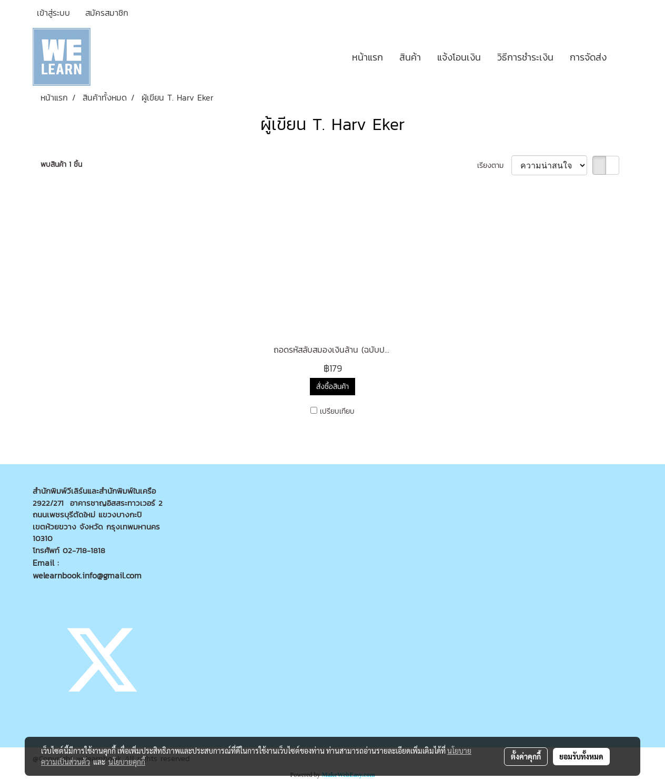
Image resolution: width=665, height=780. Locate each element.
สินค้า (410, 57)
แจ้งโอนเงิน (459, 57)
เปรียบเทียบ (337, 411)
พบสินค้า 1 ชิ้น (61, 164)
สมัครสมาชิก (106, 12)
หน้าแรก (367, 57)
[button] (624, 57)
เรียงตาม (494, 165)
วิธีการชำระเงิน (525, 57)
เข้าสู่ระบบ (53, 12)
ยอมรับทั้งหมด (581, 756)
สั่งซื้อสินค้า (332, 386)
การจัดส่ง (588, 57)
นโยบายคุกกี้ (126, 761)
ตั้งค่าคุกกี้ (526, 756)
